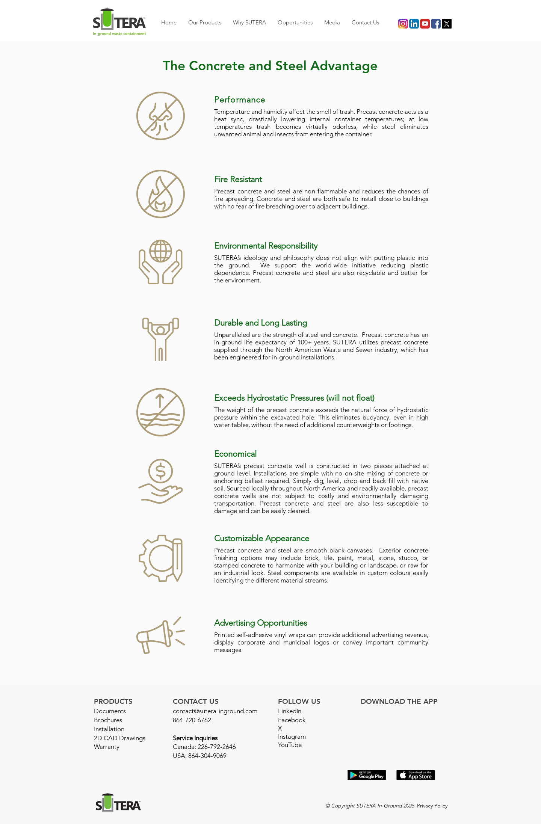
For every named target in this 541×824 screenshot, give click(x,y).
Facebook (291, 720)
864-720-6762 (192, 720)
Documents (110, 711)
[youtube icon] (425, 24)
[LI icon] (414, 24)
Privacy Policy (432, 805)
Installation (109, 729)
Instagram (292, 736)
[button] (204, 22)
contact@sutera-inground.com (215, 711)
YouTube (290, 745)
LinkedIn (289, 711)
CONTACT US (196, 701)
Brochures (108, 720)
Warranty (106, 746)
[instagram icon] (403, 24)
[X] (447, 24)
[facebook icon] (436, 24)
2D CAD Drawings (119, 738)
